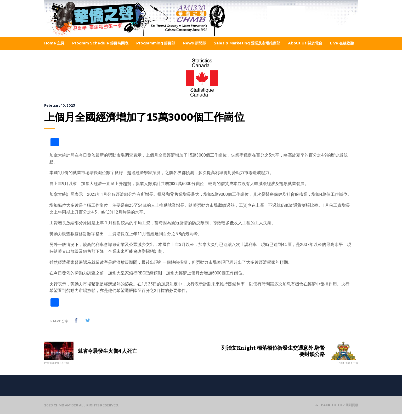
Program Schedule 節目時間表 (100, 43)
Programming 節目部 (155, 43)
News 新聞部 (194, 43)
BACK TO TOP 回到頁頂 (336, 405)
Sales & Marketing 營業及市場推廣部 (247, 43)
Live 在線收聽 (342, 43)
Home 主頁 (54, 43)
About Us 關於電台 (305, 43)
